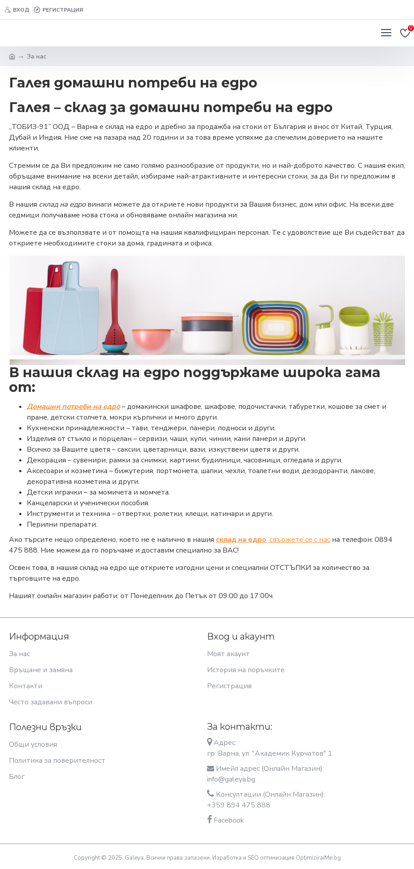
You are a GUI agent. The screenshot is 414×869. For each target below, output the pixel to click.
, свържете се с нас (273, 540)
